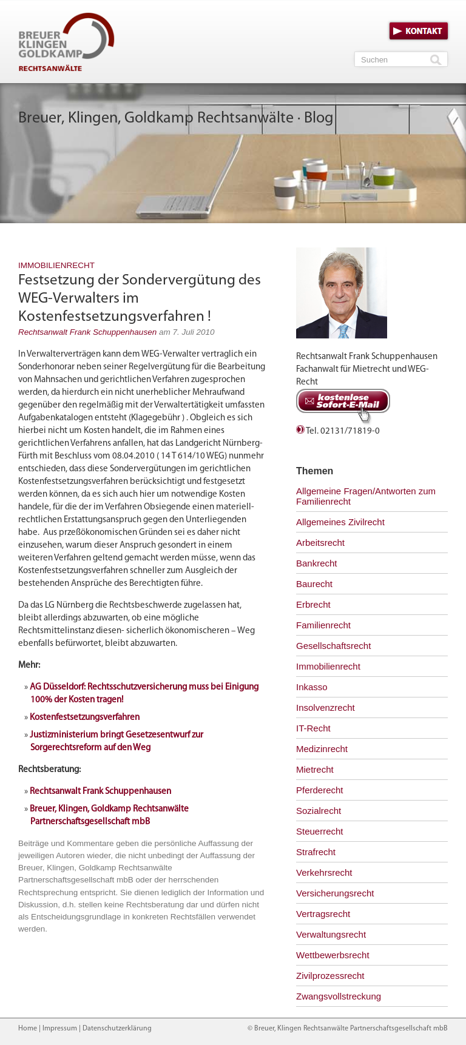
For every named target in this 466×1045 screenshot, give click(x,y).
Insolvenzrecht (325, 707)
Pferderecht (319, 790)
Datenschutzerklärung (117, 1028)
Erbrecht (313, 604)
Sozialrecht (318, 810)
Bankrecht (316, 563)
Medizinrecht (322, 749)
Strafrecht (316, 852)
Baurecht (314, 584)
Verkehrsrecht (324, 872)
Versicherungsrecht (335, 893)
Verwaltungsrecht (331, 934)
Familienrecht (323, 625)
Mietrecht (315, 769)
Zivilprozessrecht (330, 975)
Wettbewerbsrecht (333, 955)
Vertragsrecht (323, 914)
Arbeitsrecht (320, 542)
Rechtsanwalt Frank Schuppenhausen (87, 332)
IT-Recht (313, 728)
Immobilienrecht (56, 265)
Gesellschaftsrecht (333, 645)
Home (27, 1028)
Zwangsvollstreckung (338, 996)
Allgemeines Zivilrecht (340, 522)
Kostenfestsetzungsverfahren (85, 717)
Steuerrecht (319, 831)
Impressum (59, 1028)
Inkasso (312, 687)
